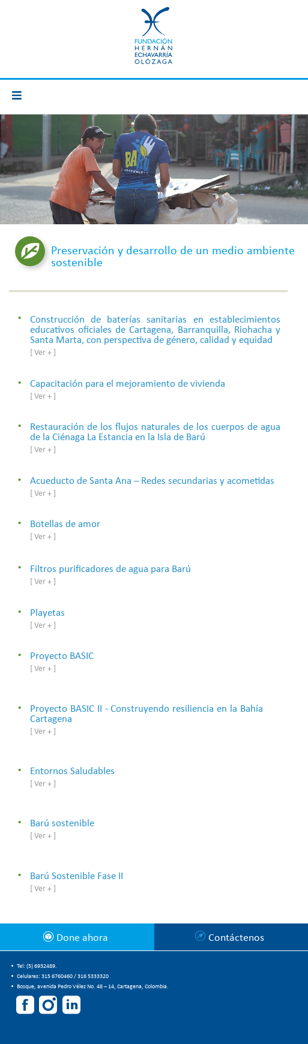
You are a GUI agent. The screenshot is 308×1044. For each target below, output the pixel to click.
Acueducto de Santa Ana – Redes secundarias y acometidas (152, 481)
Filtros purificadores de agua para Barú (110, 569)
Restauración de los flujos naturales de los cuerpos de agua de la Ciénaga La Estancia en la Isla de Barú (155, 432)
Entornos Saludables (72, 771)
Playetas (47, 613)
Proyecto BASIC (62, 656)
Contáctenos (236, 938)
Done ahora (81, 938)
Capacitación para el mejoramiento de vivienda (127, 384)
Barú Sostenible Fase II (76, 876)
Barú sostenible (62, 824)
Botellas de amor (65, 524)
